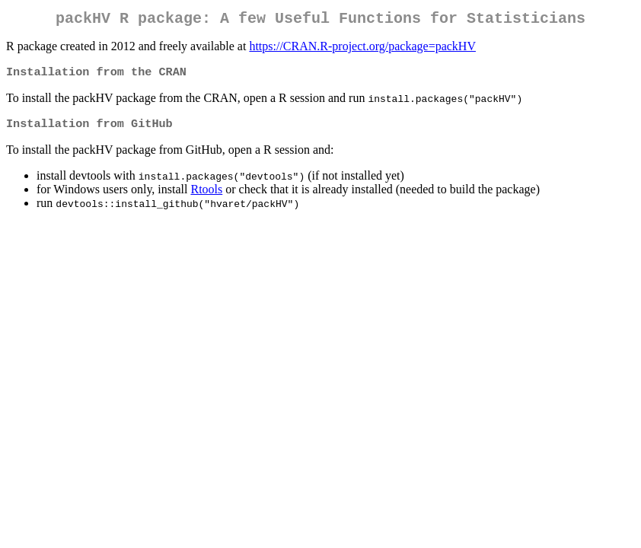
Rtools (206, 195)
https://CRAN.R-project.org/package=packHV (362, 49)
